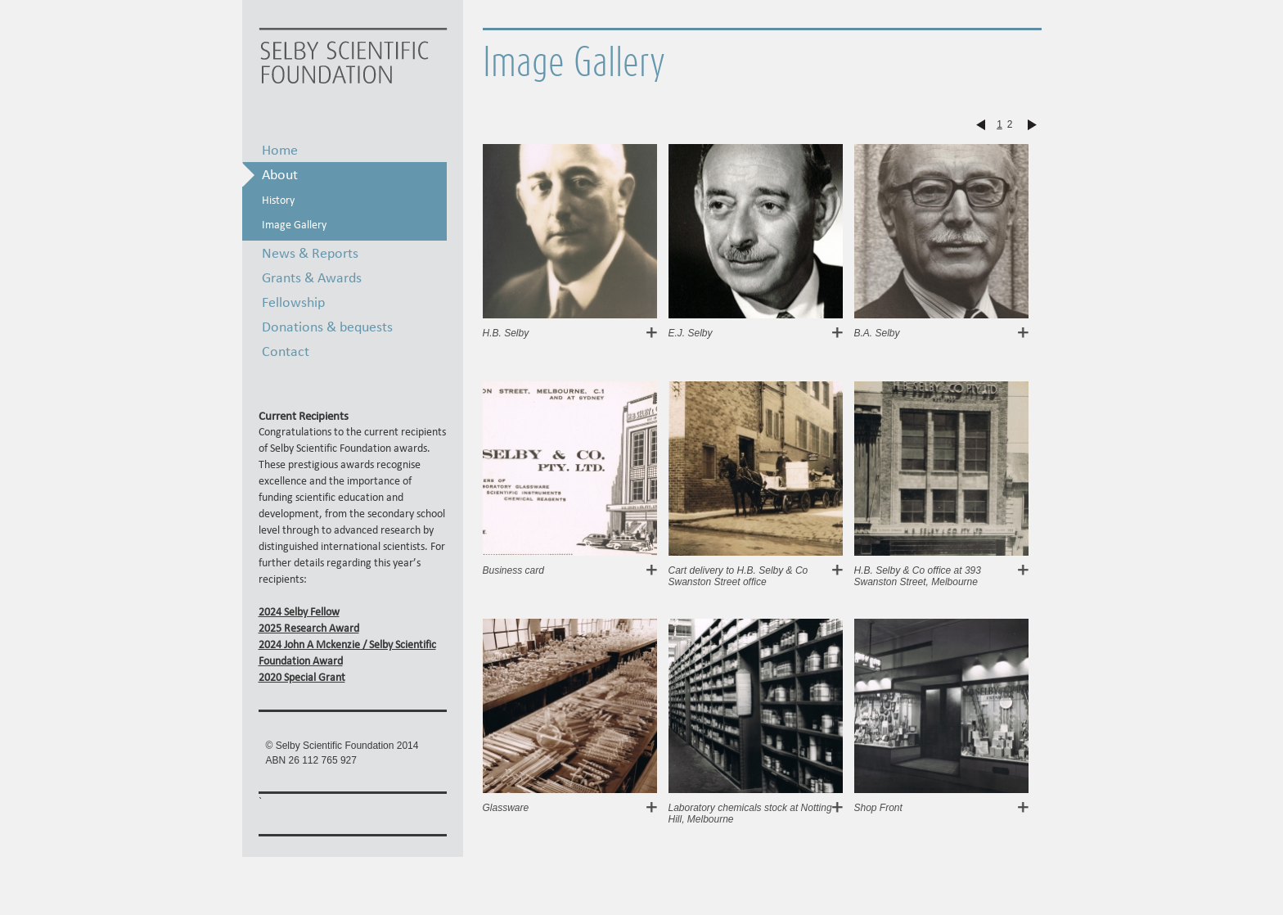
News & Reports (310, 252)
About (280, 174)
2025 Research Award (309, 628)
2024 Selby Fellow (299, 612)
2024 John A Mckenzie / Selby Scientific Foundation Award (347, 652)
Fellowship (293, 301)
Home (280, 149)
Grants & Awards (312, 277)
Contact (285, 350)
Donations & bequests (327, 326)
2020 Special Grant (302, 677)
